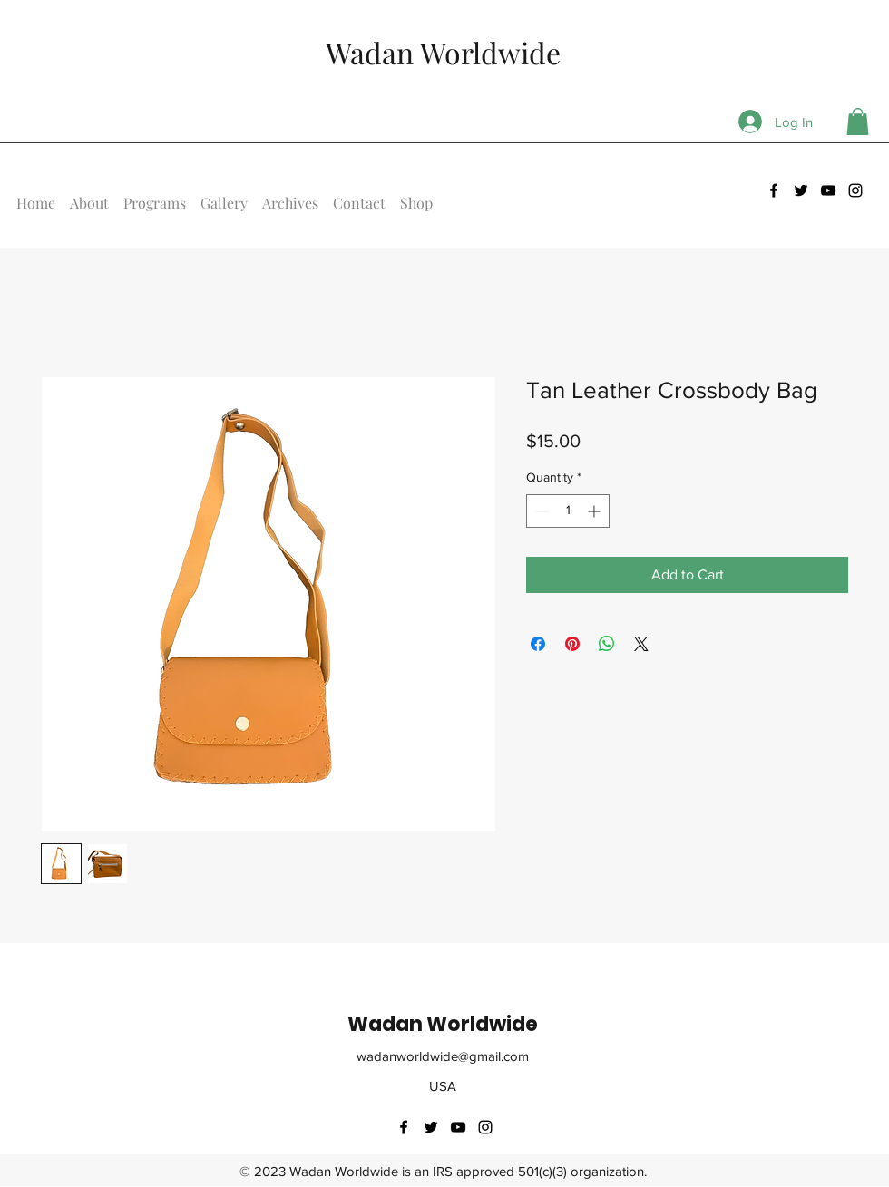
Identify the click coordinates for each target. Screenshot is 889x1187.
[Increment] (595, 511)
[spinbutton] (568, 511)
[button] (857, 121)
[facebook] (774, 190)
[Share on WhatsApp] (607, 644)
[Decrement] (540, 511)
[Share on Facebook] (538, 644)
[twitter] (801, 190)
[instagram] (855, 190)
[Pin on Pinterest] (572, 644)
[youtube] (828, 190)
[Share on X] (641, 644)
